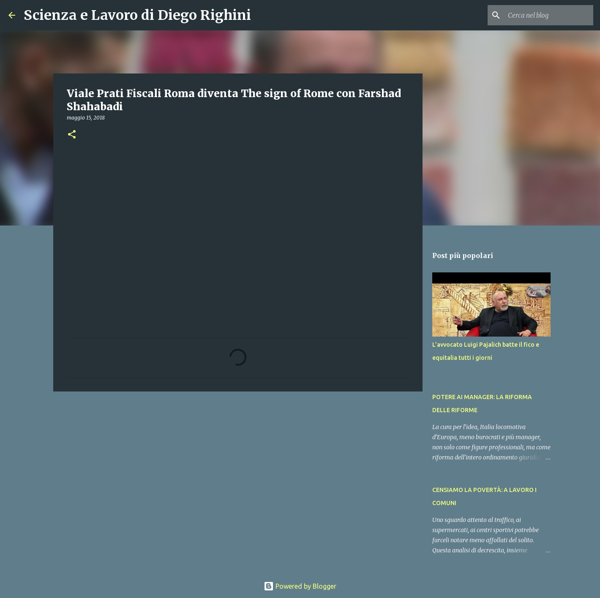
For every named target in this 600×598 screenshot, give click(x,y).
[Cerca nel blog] (549, 15)
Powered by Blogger (300, 586)
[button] (72, 135)
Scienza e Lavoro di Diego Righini (137, 15)
